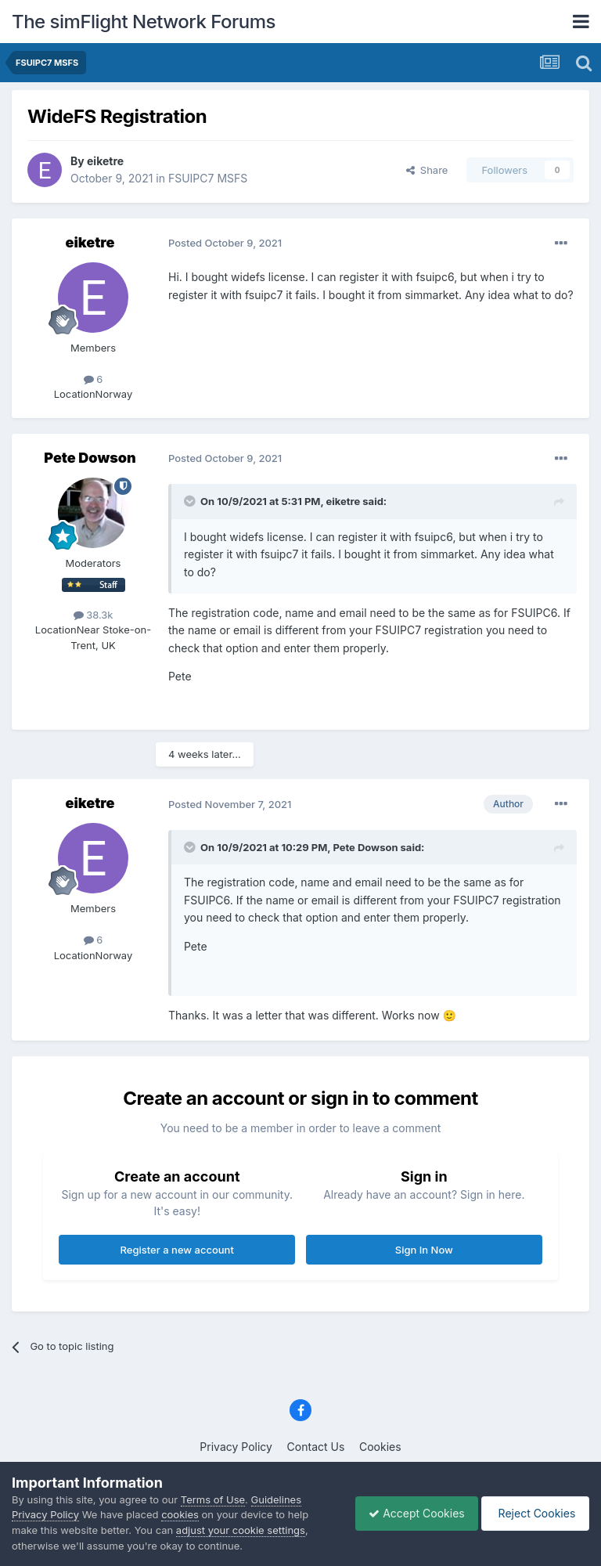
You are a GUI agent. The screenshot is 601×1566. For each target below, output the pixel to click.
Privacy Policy (236, 1446)
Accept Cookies (409, 1513)
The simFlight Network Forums (143, 21)
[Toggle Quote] (191, 501)
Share (427, 170)
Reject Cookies (532, 1513)
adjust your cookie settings (240, 1530)
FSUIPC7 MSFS (207, 178)
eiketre (105, 161)
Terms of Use (213, 1499)
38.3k (93, 614)
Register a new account (177, 1249)
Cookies (380, 1446)
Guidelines (276, 1499)
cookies (180, 1514)
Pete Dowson (89, 457)
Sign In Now (424, 1249)
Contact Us (316, 1446)
